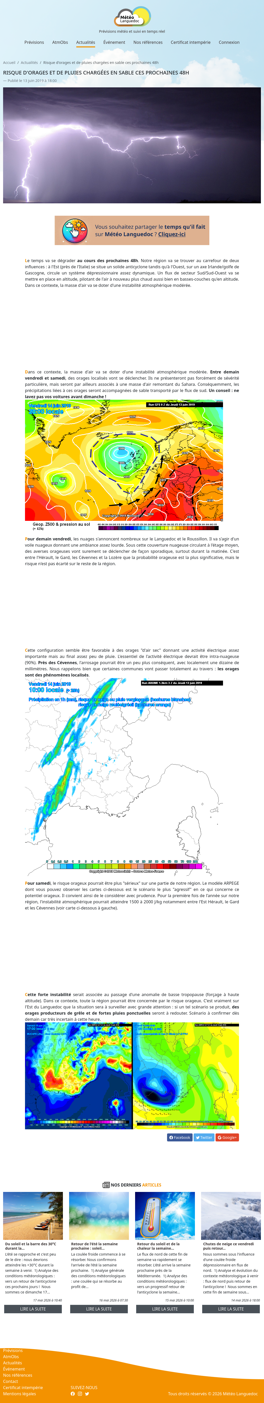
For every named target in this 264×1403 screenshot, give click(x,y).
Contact (10, 1381)
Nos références (148, 42)
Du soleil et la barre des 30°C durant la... (30, 1246)
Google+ (227, 1137)
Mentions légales (19, 1394)
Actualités (85, 42)
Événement (114, 42)
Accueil (9, 62)
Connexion (229, 42)
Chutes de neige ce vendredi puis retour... (228, 1246)
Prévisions (34, 42)
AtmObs (60, 42)
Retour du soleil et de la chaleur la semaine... (158, 1246)
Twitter (204, 1137)
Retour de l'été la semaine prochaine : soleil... (94, 1246)
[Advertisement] (132, 329)
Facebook (179, 1137)
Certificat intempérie (191, 42)
